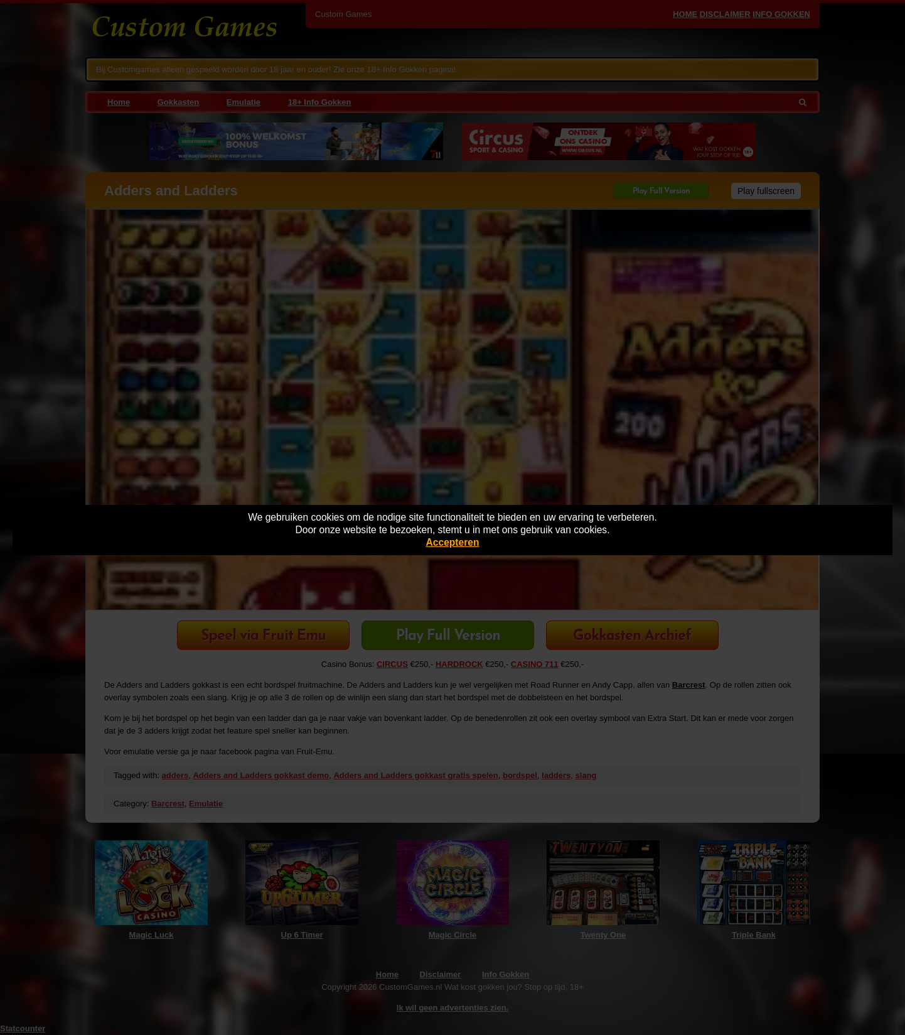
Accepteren (452, 542)
